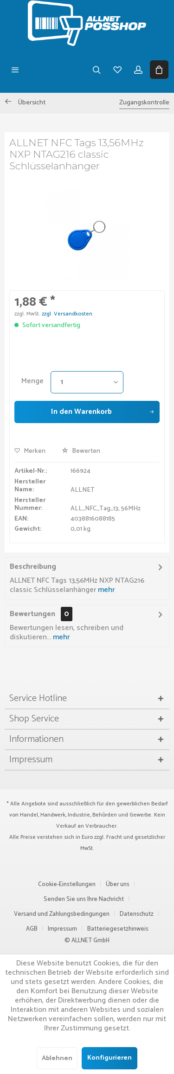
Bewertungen (32, 614)
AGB (32, 929)
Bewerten (81, 451)
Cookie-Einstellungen (67, 884)
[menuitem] (15, 69)
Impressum (62, 929)
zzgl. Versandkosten (67, 313)
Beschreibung (33, 566)
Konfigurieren (109, 1058)
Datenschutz (137, 914)
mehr (105, 590)
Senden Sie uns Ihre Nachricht (84, 899)
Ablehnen (57, 1058)
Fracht (114, 837)
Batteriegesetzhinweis (117, 929)
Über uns (117, 884)
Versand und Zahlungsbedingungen (62, 914)
